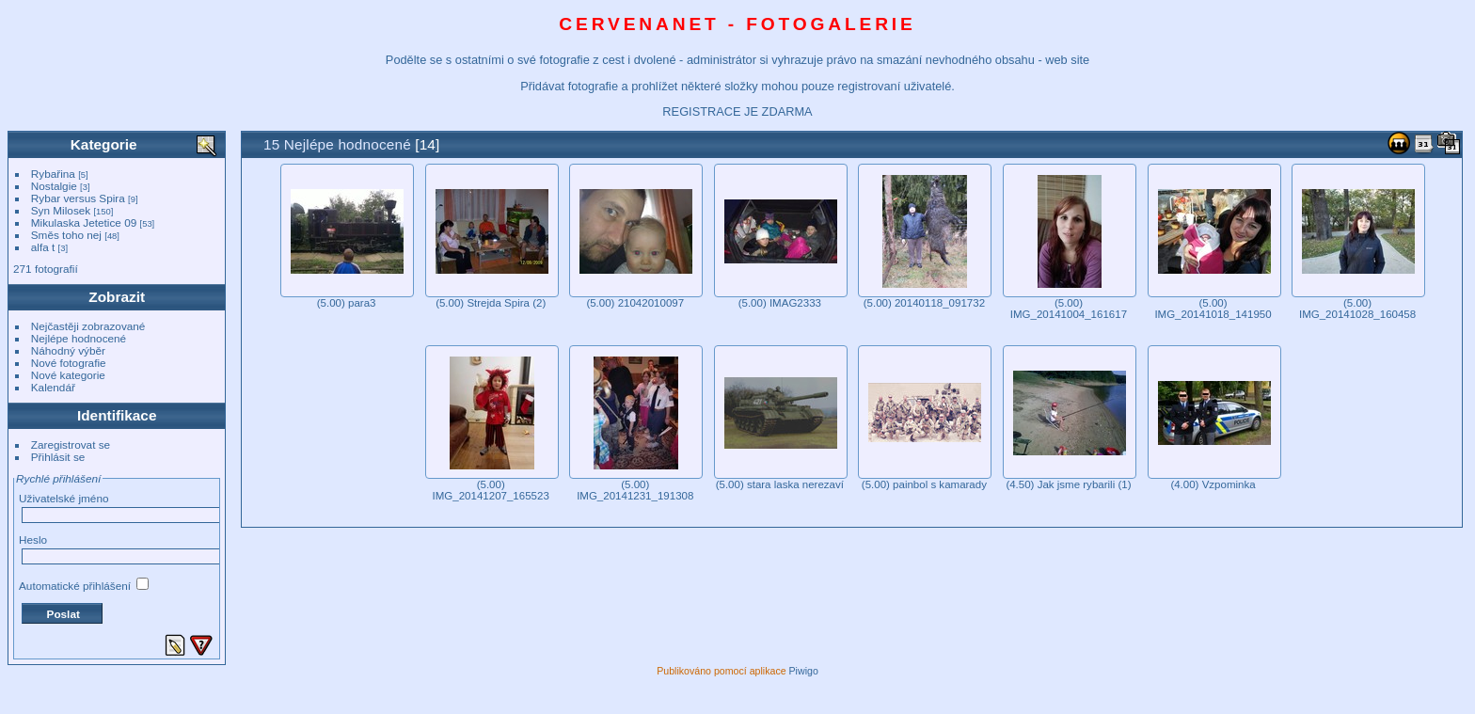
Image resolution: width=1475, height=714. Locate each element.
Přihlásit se (58, 457)
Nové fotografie (68, 363)
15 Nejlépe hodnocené (337, 144)
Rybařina (53, 173)
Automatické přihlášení (84, 585)
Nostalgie (54, 186)
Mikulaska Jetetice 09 (83, 222)
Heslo (33, 539)
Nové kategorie (68, 375)
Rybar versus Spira (78, 198)
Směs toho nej (66, 235)
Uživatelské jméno (63, 498)
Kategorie (104, 144)
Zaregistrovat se (70, 444)
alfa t (43, 247)
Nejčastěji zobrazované (88, 326)
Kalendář (53, 387)
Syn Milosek (60, 210)
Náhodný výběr (68, 350)
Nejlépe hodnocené (78, 338)
